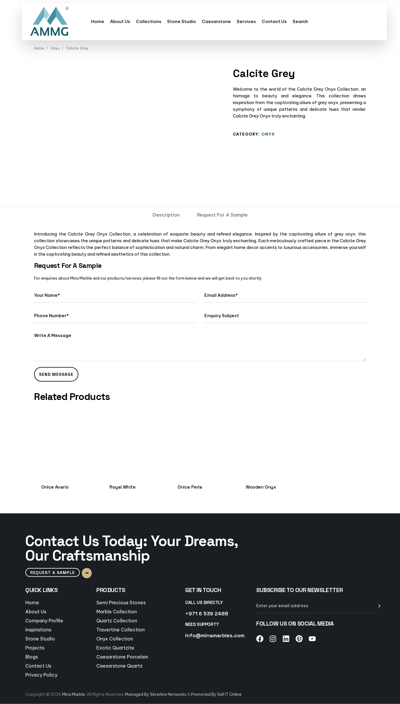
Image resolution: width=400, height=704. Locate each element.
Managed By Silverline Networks (155, 694)
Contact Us (274, 21)
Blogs (31, 656)
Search (300, 21)
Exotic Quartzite (115, 647)
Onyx (55, 48)
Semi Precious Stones (121, 602)
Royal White (122, 487)
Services (246, 21)
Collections (148, 21)
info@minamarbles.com (215, 635)
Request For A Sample (222, 215)
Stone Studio (181, 21)
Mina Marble (73, 694)
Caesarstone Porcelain (122, 656)
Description (166, 215)
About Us (120, 21)
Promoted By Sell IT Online (216, 694)
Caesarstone (216, 21)
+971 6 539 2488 (206, 613)
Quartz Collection (116, 620)
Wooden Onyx (261, 487)
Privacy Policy (41, 674)
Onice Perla (190, 487)
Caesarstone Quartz (119, 665)
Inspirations (38, 629)
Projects (34, 647)
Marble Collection (116, 611)
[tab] (166, 214)
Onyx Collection (114, 638)
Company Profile (44, 620)
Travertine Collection (120, 629)
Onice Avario (54, 487)
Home (97, 21)
